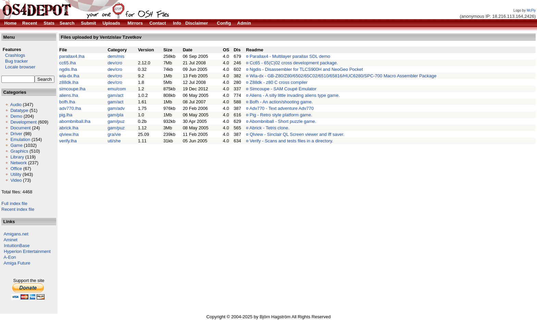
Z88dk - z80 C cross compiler (279, 82)
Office (16, 168)
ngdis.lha (68, 69)
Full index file (14, 203)
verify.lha (68, 140)
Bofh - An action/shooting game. (281, 101)
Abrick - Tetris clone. (269, 127)
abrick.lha (68, 127)
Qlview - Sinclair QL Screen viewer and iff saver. (297, 134)
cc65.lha (67, 62)
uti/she (114, 140)
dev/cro (115, 62)
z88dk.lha (68, 82)
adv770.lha (70, 108)
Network (18, 162)
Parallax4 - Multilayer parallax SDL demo (290, 56)
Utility (15, 174)
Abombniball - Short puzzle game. (282, 121)
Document (20, 127)
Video (16, 180)
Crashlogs (13, 55)
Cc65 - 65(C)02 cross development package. (294, 62)
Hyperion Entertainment (27, 251)
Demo (16, 116)
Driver (16, 133)
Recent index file (17, 209)
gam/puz (116, 121)
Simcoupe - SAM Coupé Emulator (283, 88)
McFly (531, 10)
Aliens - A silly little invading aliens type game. (294, 95)
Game (16, 145)
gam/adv (116, 108)
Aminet (10, 239)
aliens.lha (68, 95)
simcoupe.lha (72, 88)
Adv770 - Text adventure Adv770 (281, 108)
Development (23, 122)
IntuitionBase (16, 245)
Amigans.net (16, 233)
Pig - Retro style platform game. (281, 114)
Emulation (20, 139)
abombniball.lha (74, 121)
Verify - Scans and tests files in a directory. (291, 140)
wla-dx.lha (69, 75)
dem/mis (116, 56)
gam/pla (115, 114)
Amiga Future (17, 263)
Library (17, 156)
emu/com (117, 88)
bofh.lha (67, 101)
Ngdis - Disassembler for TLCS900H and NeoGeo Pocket (306, 69)
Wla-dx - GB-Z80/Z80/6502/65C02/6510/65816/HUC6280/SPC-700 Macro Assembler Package (343, 75)
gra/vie (114, 134)
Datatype (19, 110)
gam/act (115, 95)
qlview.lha (68, 134)
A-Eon (10, 257)
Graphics (19, 151)
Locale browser (18, 66)
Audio (16, 104)
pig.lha (65, 114)
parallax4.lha (72, 56)
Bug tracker (14, 61)
